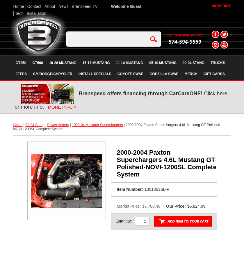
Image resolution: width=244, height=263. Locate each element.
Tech (19, 13)
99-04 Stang (35, 125)
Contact (34, 6)
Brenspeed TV (85, 6)
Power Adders (58, 125)
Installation (36, 13)
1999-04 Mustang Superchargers (97, 125)
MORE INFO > (62, 107)
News (63, 6)
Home (18, 6)
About (49, 6)
